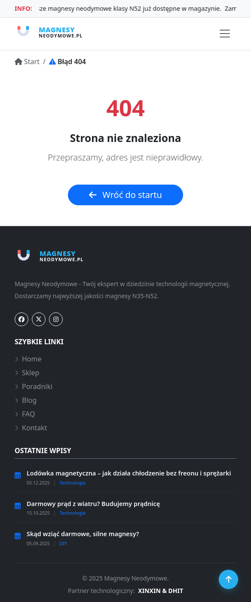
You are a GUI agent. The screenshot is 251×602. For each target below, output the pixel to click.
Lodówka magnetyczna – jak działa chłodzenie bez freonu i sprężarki (129, 473)
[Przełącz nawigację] (224, 33)
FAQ (25, 414)
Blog (26, 400)
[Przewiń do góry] (228, 579)
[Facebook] (21, 319)
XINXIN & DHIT (160, 591)
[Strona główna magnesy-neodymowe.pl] (49, 31)
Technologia (72, 483)
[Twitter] (39, 319)
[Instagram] (56, 319)
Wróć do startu (125, 195)
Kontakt (31, 427)
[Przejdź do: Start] (27, 61)
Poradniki (33, 386)
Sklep (27, 372)
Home (28, 359)
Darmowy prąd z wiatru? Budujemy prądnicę (93, 504)
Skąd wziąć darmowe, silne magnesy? (83, 534)
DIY (63, 543)
